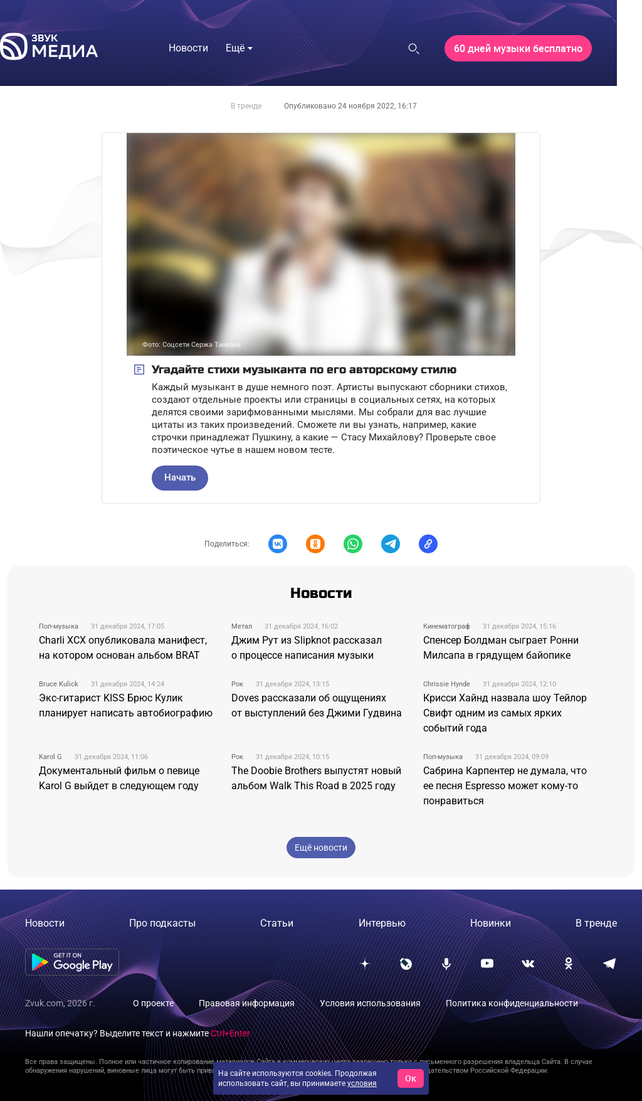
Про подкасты (162, 923)
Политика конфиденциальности (512, 1003)
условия (362, 1083)
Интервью (382, 923)
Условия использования (370, 1003)
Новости (45, 923)
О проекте (153, 1003)
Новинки (490, 923)
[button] (277, 544)
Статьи (276, 923)
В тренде (246, 106)
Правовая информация (247, 1003)
